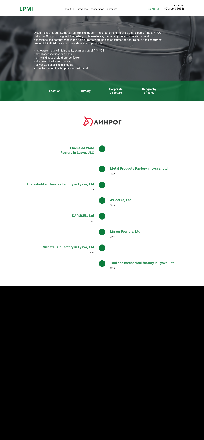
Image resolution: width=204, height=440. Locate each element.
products (82, 9)
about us (69, 9)
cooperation (97, 9)
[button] (179, 5)
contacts (112, 9)
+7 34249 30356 (174, 8)
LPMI (26, 9)
